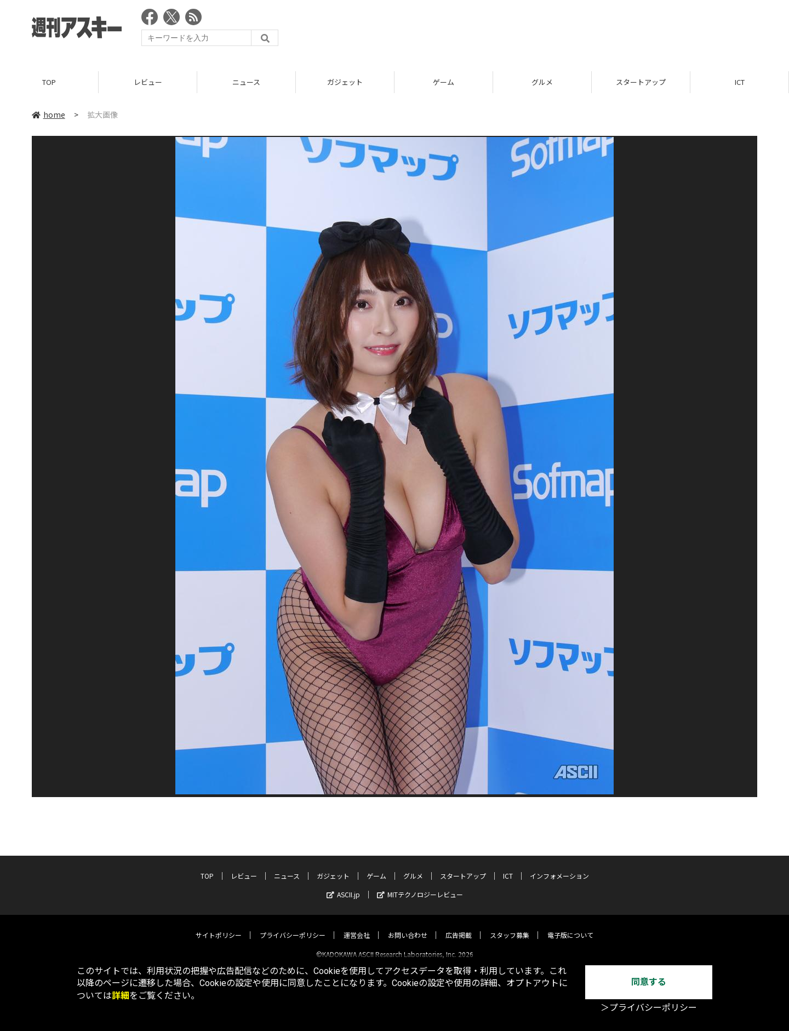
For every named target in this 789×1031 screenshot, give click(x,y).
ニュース (246, 82)
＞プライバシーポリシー (649, 1008)
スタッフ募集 (509, 925)
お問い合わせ (407, 925)
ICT (740, 82)
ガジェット (345, 82)
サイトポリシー (219, 925)
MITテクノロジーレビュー (420, 885)
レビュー (148, 82)
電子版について (570, 925)
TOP (49, 82)
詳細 (120, 995)
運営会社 (357, 925)
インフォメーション (559, 866)
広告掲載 (458, 925)
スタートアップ (641, 82)
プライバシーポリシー (292, 925)
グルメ (542, 82)
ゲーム (443, 82)
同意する (648, 982)
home (48, 114)
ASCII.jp (343, 885)
